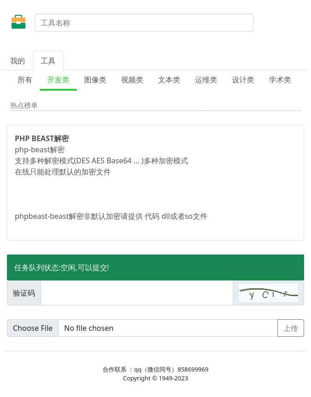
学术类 (280, 79)
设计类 (243, 79)
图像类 (95, 79)
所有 (25, 79)
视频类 (132, 79)
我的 (17, 61)
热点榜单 (24, 105)
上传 (290, 328)
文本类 (169, 79)
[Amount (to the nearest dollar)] (137, 292)
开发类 (58, 79)
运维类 (206, 79)
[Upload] (142, 328)
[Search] (144, 22)
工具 (48, 61)
